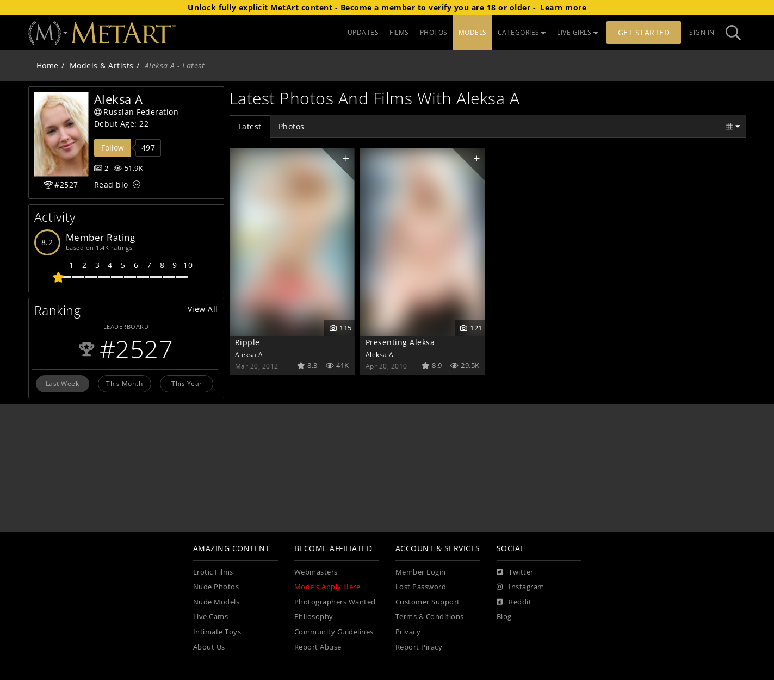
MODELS (473, 32)
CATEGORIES (522, 32)
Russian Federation (136, 112)
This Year (186, 383)
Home (47, 65)
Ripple (247, 342)
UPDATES (363, 32)
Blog (504, 616)
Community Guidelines (334, 632)
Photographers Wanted (335, 602)
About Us (209, 647)
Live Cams (210, 616)
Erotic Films (213, 572)
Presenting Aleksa (400, 342)
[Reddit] (514, 602)
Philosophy (313, 616)
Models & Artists (102, 65)
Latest (250, 126)
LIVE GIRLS (577, 32)
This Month (124, 383)
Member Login (420, 572)
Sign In (702, 32)
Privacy (408, 632)
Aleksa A (249, 354)
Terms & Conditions (429, 616)
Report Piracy (419, 647)
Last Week (62, 383)
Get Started (644, 32)
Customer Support (427, 602)
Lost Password (421, 586)
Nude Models (216, 602)
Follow (112, 147)
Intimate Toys (217, 632)
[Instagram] (520, 587)
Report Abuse (318, 647)
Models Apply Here (327, 586)
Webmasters (316, 572)
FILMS (399, 32)
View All (203, 309)
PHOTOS (434, 32)
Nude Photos (216, 586)
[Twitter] (515, 572)
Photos (291, 126)
